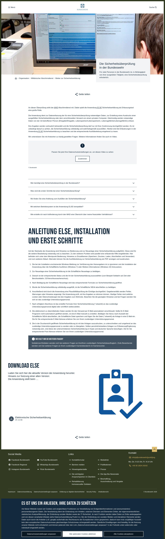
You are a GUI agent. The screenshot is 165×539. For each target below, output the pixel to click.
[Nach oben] (154, 450)
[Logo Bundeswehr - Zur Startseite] (82, 8)
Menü (11, 8)
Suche (153, 8)
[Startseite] (16, 80)
